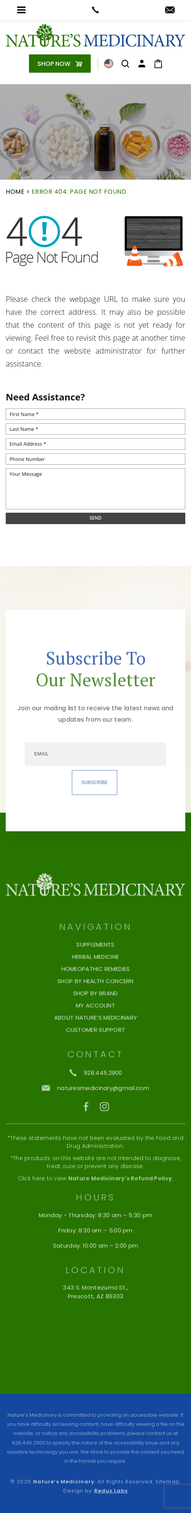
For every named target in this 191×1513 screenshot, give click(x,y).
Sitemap (167, 1481)
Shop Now (54, 63)
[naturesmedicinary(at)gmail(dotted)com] (170, 10)
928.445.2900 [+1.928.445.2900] (28, 1442)
